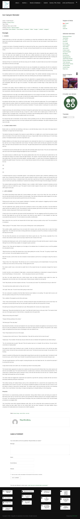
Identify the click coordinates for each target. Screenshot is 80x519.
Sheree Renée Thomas (68, 63)
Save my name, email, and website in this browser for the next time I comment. (27, 474)
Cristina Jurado (66, 50)
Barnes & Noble (15, 27)
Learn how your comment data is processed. (38, 485)
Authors (24, 3)
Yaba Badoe (65, 38)
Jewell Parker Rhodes (68, 58)
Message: (12, 443)
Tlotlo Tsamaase (66, 62)
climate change (16, 413)
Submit (46, 3)
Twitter (32, 29)
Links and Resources (68, 3)
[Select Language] (68, 117)
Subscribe (65, 28)
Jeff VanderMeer (66, 65)
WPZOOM (75, 515)
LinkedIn (41, 29)
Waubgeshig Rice (67, 56)
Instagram (46, 29)
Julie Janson (65, 48)
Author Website (12, 29)
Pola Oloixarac (66, 55)
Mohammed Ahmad (67, 36)
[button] (77, 73)
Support (64, 25)
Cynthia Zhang (66, 67)
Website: (12, 468)
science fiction (22, 413)
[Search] (76, 2)
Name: (11, 457)
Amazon (9, 27)
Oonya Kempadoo (67, 51)
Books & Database (35, 3)
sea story (27, 413)
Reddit (67, 23)
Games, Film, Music (55, 3)
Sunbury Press (10, 22)
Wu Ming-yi (65, 53)
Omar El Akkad (66, 45)
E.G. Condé (65, 43)
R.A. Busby (65, 39)
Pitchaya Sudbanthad (67, 60)
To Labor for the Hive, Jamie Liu (70, 89)
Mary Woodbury (25, 420)
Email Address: (13, 463)
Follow (64, 26)
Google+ (36, 29)
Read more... (66, 68)
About (17, 3)
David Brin (65, 41)
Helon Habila (66, 46)
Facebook (26, 29)
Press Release (20, 29)
